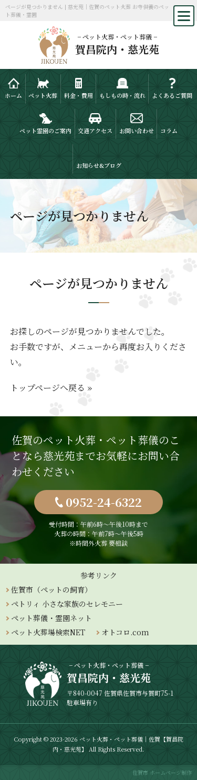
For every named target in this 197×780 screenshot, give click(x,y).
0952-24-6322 (104, 502)
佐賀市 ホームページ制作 (162, 772)
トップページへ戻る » (51, 388)
